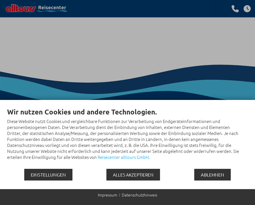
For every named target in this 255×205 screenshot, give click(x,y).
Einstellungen (48, 174)
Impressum (107, 195)
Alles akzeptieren (133, 174)
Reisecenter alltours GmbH (123, 157)
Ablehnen (212, 174)
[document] (127, 137)
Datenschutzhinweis (139, 195)
